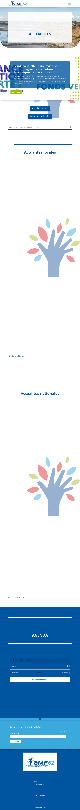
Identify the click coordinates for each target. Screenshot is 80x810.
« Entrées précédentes (16, 356)
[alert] (40, 660)
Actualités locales (40, 108)
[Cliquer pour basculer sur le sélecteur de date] (14, 666)
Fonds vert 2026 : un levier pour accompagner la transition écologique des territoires (37, 69)
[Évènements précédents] (14, 673)
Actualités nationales (40, 116)
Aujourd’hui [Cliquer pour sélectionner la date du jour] (40, 672)
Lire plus (16, 92)
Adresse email (15, 733)
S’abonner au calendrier (39, 680)
